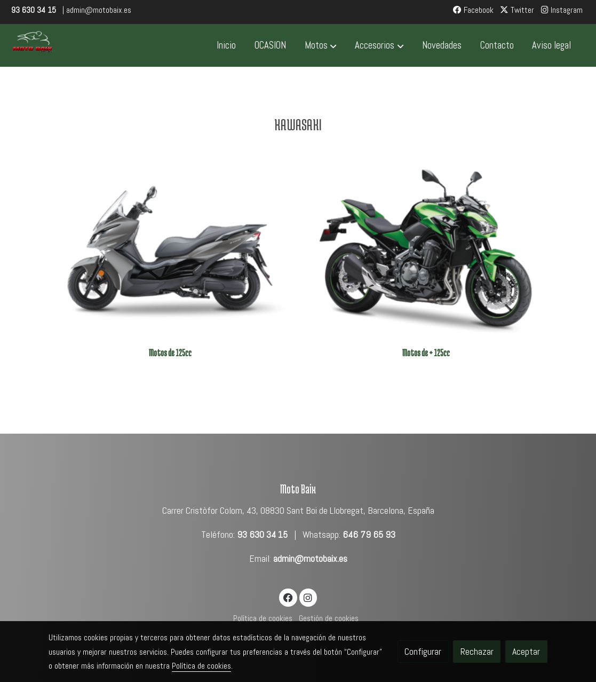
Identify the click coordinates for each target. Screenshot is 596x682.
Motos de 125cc (170, 353)
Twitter (517, 10)
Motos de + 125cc (426, 353)
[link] (32, 45)
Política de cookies (262, 618)
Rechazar (477, 651)
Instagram (562, 10)
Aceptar (526, 651)
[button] (321, 45)
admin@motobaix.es (310, 559)
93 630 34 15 (262, 534)
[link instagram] (308, 597)
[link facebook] (288, 597)
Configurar (422, 651)
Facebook (473, 10)
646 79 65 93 (369, 534)
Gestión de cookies (329, 618)
